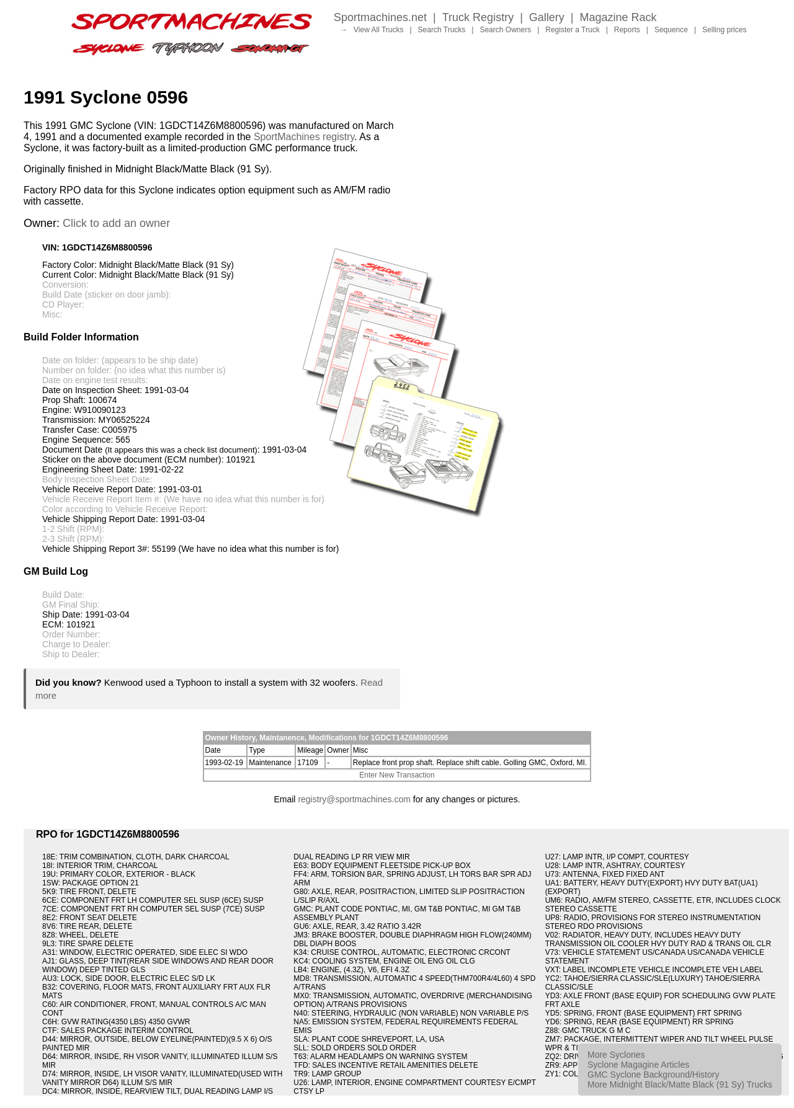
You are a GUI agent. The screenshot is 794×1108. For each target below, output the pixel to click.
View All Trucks (378, 29)
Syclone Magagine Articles (638, 1065)
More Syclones (616, 1055)
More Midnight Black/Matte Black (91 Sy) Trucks (679, 1084)
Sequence (671, 29)
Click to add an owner (116, 223)
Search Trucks (442, 29)
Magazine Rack (618, 17)
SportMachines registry (304, 136)
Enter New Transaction (396, 775)
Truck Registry (478, 17)
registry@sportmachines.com (354, 799)
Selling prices (724, 29)
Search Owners (505, 29)
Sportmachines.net (380, 17)
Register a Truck (572, 29)
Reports (627, 29)
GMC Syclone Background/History (653, 1074)
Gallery (546, 17)
